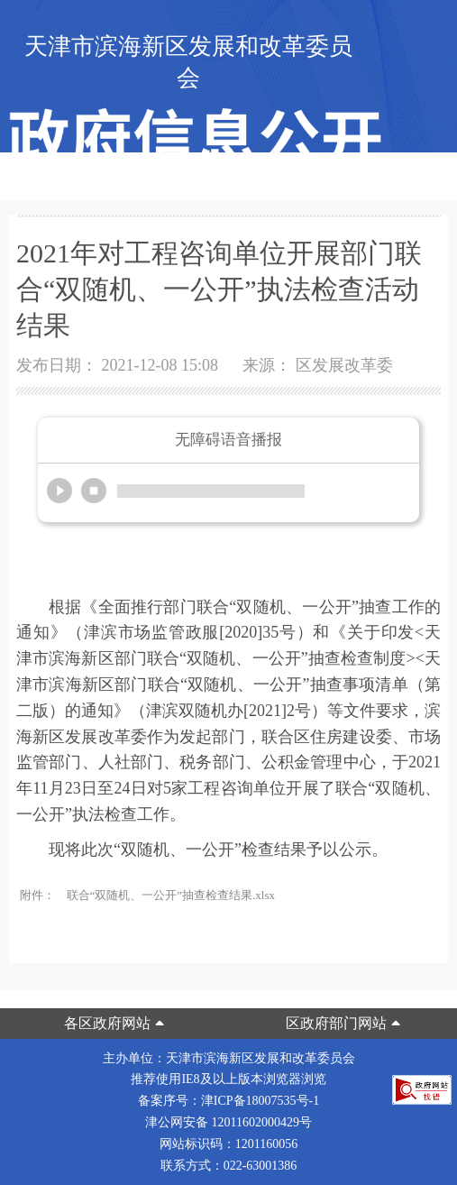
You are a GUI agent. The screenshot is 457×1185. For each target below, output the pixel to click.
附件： (37, 895)
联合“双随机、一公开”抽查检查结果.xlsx (171, 895)
